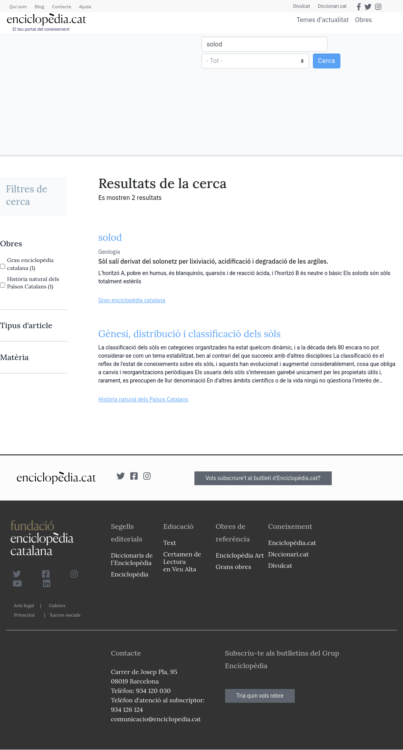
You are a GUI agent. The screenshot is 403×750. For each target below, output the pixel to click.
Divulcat (301, 6)
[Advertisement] (102, 94)
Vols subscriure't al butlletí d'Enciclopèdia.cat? (263, 478)
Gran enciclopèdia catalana (131, 300)
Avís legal (24, 605)
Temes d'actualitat (323, 19)
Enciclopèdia (129, 574)
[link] (33, 243)
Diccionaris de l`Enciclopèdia (132, 559)
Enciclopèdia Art (240, 555)
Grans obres (233, 567)
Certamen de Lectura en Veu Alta (182, 561)
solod (110, 237)
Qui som (18, 6)
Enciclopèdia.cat (292, 543)
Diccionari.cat (332, 6)
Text (169, 543)
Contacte (61, 6)
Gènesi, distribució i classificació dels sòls (189, 334)
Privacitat (24, 615)
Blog (39, 6)
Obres (363, 19)
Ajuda (85, 6)
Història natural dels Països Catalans (143, 399)
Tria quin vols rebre (260, 695)
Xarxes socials (65, 615)
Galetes (57, 605)
